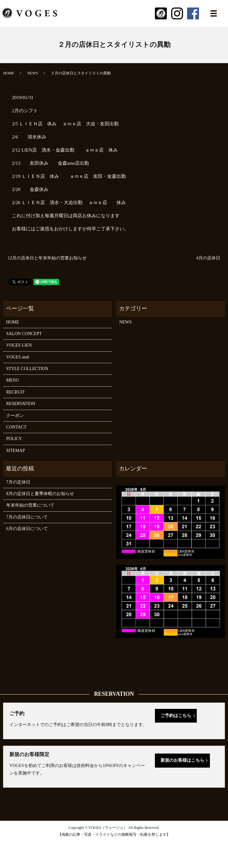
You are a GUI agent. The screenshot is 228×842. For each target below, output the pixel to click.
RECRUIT (15, 392)
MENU (12, 380)
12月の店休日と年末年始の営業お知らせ (47, 258)
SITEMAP (15, 450)
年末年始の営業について (30, 505)
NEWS (32, 73)
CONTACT (16, 427)
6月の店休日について (27, 528)
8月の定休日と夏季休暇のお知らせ (40, 493)
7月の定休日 (18, 482)
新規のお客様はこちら (182, 760)
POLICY (14, 438)
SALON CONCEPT (24, 333)
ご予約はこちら (176, 715)
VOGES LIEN (19, 345)
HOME (8, 73)
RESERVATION (20, 403)
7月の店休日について (27, 517)
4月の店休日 (208, 258)
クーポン (15, 415)
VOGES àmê (17, 357)
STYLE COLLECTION (27, 368)
